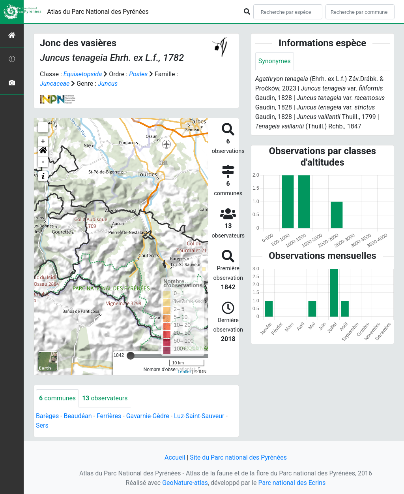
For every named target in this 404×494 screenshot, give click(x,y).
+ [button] (43, 141)
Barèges (47, 416)
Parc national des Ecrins (291, 482)
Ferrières (109, 416)
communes (57, 398)
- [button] (43, 162)
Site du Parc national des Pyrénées (238, 457)
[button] (43, 152)
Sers (42, 425)
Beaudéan (78, 416)
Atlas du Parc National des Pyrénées (98, 11)
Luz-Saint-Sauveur (199, 416)
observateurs (104, 398)
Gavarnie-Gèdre (147, 416)
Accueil (175, 457)
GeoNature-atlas (185, 482)
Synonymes (274, 61)
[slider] (131, 356)
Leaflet (184, 371)
